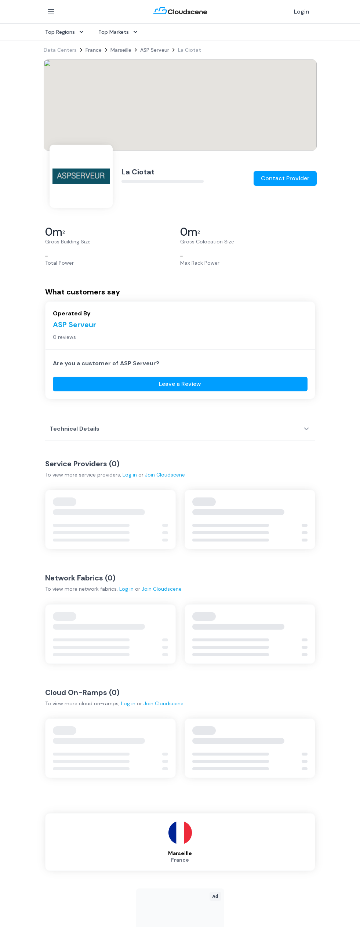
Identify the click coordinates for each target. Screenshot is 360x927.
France (94, 50)
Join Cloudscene (165, 474)
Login (301, 11)
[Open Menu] (51, 11)
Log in (130, 474)
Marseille (120, 50)
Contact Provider (285, 178)
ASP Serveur (154, 50)
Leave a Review (180, 384)
